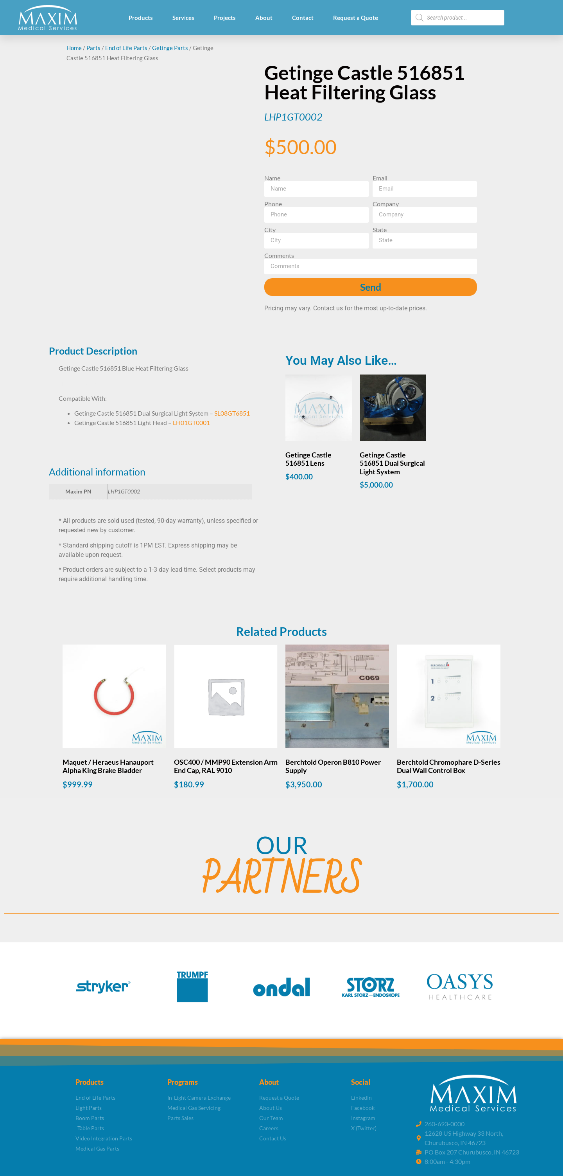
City (270, 230)
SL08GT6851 (232, 413)
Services (183, 17)
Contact (303, 17)
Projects (225, 17)
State (380, 230)
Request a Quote (355, 17)
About (264, 17)
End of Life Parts (126, 47)
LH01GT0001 (191, 422)
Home (74, 47)
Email (380, 178)
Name (272, 178)
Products (141, 17)
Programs (182, 1082)
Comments (279, 255)
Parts (93, 47)
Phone (273, 204)
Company (386, 204)
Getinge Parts (170, 47)
